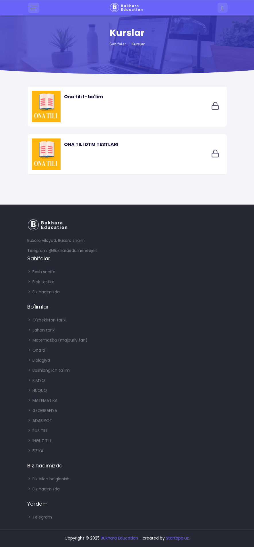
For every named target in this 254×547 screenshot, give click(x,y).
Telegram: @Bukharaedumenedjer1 (62, 250)
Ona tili (36, 350)
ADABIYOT (39, 420)
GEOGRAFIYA (42, 410)
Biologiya (38, 360)
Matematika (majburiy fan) (57, 340)
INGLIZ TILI (39, 441)
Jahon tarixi (41, 330)
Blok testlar (40, 282)
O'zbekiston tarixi (46, 320)
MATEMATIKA (42, 400)
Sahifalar (117, 44)
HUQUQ (37, 390)
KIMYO (36, 380)
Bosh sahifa (41, 272)
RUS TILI (37, 431)
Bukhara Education (119, 538)
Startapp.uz (177, 538)
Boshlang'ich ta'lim (48, 370)
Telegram (39, 517)
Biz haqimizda (43, 292)
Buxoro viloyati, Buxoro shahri (56, 240)
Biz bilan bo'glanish (48, 479)
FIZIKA (35, 451)
